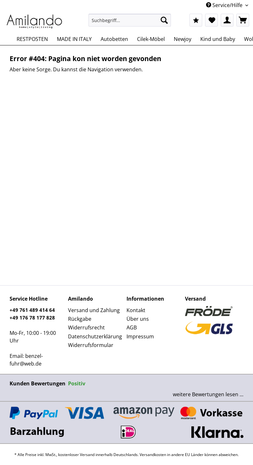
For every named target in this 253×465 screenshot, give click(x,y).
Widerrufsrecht (86, 327)
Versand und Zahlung (94, 310)
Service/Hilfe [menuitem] (225, 5)
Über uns (137, 318)
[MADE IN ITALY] (74, 39)
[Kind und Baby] (218, 39)
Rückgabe (79, 318)
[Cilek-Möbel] (151, 39)
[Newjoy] (182, 39)
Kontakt (135, 310)
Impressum (140, 336)
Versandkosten (153, 454)
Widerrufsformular (90, 345)
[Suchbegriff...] (129, 20)
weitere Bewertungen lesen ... (208, 394)
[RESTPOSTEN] (32, 39)
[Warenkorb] (242, 20)
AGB (131, 327)
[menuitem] (129, 23)
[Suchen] (164, 20)
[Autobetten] (114, 39)
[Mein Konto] (227, 20)
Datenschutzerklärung (95, 336)
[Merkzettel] (211, 20)
